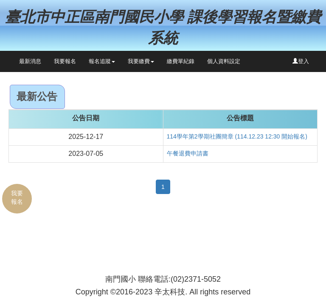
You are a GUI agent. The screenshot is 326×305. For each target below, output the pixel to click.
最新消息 (30, 61)
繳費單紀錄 (180, 61)
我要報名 (65, 61)
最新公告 (37, 96)
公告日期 (85, 118)
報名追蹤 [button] (102, 61)
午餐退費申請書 (187, 153)
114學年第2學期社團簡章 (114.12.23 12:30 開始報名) (237, 136)
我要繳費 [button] (141, 61)
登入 (300, 61)
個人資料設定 (223, 61)
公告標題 (240, 118)
